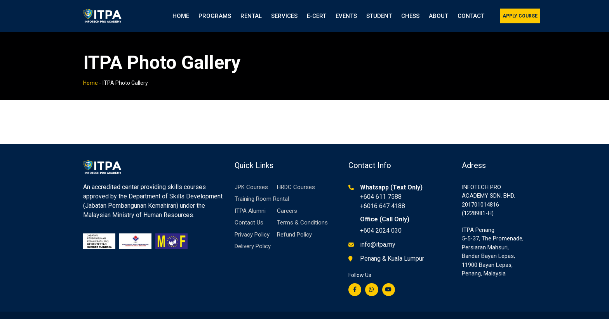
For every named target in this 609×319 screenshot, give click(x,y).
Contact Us (249, 212)
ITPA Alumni (250, 201)
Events (346, 15)
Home (180, 15)
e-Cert (316, 15)
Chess (410, 15)
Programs (214, 15)
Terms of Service (504, 315)
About (438, 15)
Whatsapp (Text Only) (391, 177)
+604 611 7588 (381, 187)
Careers (287, 201)
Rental (251, 15)
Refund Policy (294, 224)
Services (284, 15)
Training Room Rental (262, 189)
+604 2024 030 (381, 220)
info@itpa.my (377, 234)
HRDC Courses (296, 177)
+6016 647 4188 (382, 196)
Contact (471, 15)
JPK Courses (251, 177)
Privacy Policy (252, 224)
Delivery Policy (253, 236)
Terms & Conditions (302, 212)
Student (379, 15)
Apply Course (520, 16)
